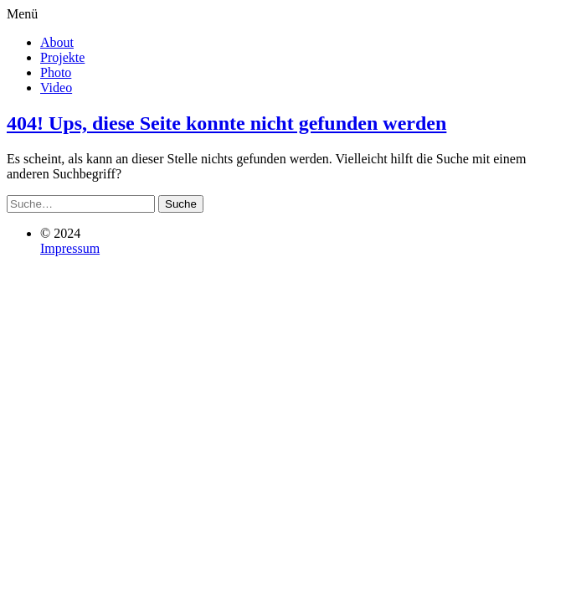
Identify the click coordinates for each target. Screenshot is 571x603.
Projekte (62, 57)
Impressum (70, 248)
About (57, 42)
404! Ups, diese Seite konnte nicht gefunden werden (226, 123)
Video (56, 87)
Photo (55, 72)
